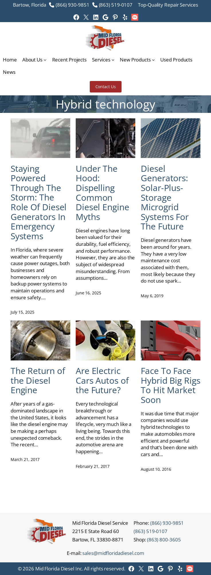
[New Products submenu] (153, 59)
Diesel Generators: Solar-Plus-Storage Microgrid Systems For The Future (165, 197)
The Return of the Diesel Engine (38, 380)
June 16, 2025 (88, 293)
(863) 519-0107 (116, 4)
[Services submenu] (113, 59)
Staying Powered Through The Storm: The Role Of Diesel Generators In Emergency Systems (39, 202)
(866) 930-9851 (72, 4)
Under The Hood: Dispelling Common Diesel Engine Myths (102, 193)
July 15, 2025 (22, 312)
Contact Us (105, 86)
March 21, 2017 (25, 459)
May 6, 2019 (152, 295)
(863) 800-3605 (164, 539)
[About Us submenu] (45, 59)
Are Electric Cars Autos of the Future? (102, 380)
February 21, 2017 (93, 466)
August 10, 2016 (156, 469)
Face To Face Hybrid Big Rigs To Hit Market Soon (170, 385)
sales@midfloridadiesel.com (113, 553)
